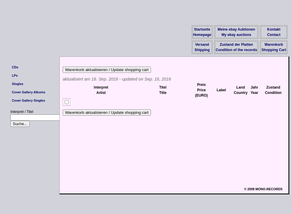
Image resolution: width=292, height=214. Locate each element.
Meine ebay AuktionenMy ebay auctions (236, 32)
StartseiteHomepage (202, 32)
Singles (17, 84)
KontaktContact (273, 32)
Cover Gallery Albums (28, 92)
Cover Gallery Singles (28, 100)
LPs (15, 75)
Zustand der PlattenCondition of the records (236, 47)
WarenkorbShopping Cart (273, 47)
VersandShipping (202, 47)
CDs (15, 67)
